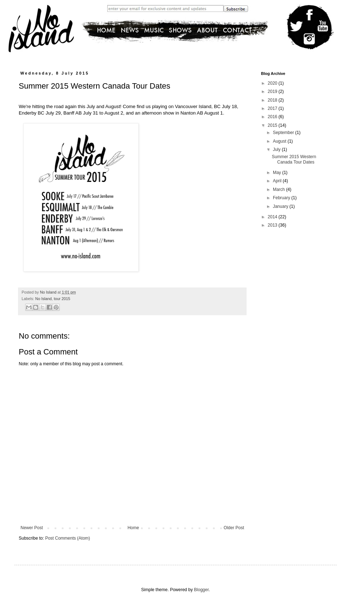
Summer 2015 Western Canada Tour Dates (294, 159)
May (277, 172)
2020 (273, 83)
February (282, 197)
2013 (273, 225)
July (277, 149)
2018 (273, 100)
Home (133, 527)
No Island (49, 292)
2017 (273, 108)
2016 (273, 116)
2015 (273, 125)
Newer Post (32, 527)
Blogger (201, 589)
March (279, 189)
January (281, 206)
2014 (273, 216)
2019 (273, 91)
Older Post (234, 527)
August (280, 141)
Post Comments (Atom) (67, 538)
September (284, 132)
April (278, 180)
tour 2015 (62, 298)
